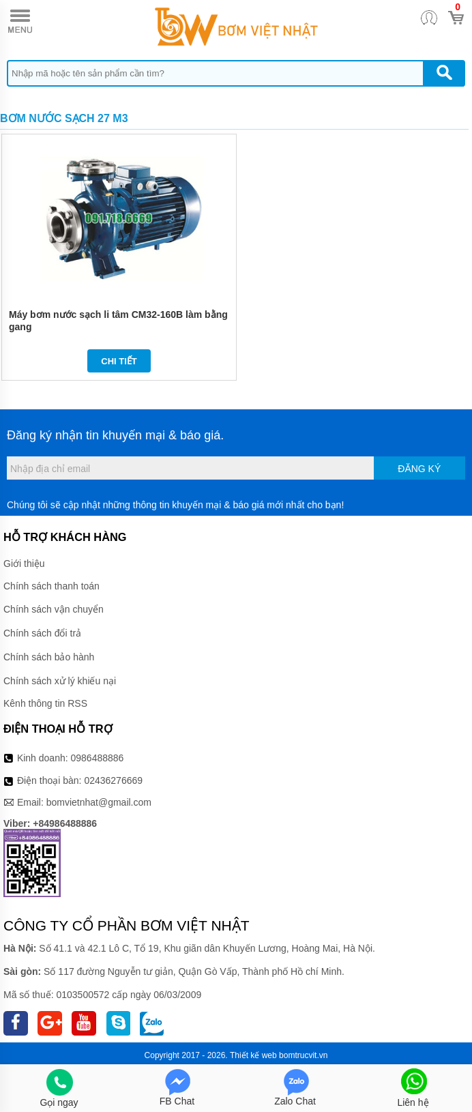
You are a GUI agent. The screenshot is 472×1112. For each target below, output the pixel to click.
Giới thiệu (24, 563)
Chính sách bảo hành (48, 657)
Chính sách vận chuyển (53, 609)
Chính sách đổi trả (42, 633)
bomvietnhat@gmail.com (98, 802)
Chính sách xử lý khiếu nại (59, 680)
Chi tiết (119, 361)
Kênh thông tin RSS (45, 703)
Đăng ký (419, 468)
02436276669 (113, 780)
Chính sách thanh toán (51, 586)
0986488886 (97, 757)
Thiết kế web (253, 1055)
